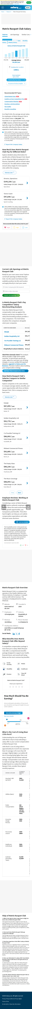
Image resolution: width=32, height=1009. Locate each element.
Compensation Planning (13, 101)
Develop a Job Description (12, 104)
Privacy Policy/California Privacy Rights (12, 998)
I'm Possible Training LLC (12, 340)
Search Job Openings (11, 295)
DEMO (28, 7)
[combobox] (16, 287)
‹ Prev (12, 493)
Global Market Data (12, 96)
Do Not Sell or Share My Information (11, 1004)
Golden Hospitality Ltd (11, 336)
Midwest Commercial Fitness (13, 345)
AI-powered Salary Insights (16, 83)
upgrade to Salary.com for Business (14, 365)
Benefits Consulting (10, 109)
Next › (19, 493)
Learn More (16, 3)
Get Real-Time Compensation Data (14, 371)
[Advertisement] (16, 249)
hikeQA (6, 332)
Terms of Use (5, 1001)
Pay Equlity (8, 106)
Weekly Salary (12, 42)
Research (9, 11)
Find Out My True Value (16, 80)
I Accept (29, 2)
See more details (9, 716)
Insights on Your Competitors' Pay (16, 99)
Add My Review (22, 522)
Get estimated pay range (13, 713)
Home (2, 11)
